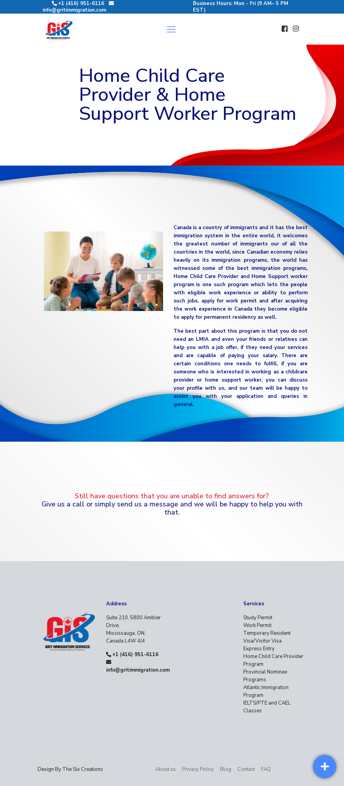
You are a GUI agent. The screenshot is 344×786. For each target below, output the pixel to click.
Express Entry (259, 648)
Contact (246, 769)
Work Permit (257, 625)
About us (165, 769)
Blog (225, 769)
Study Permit (257, 617)
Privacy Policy (198, 769)
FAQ (266, 769)
